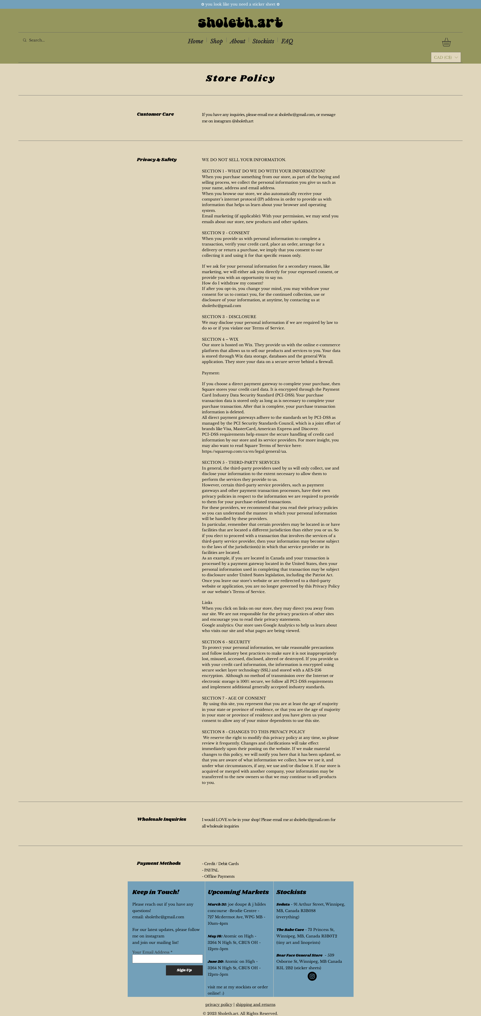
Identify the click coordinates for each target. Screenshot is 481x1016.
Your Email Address (150, 952)
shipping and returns (255, 1004)
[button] (451, 42)
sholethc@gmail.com (297, 114)
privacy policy (218, 1004)
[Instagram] (312, 976)
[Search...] (42, 40)
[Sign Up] (184, 970)
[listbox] (446, 57)
